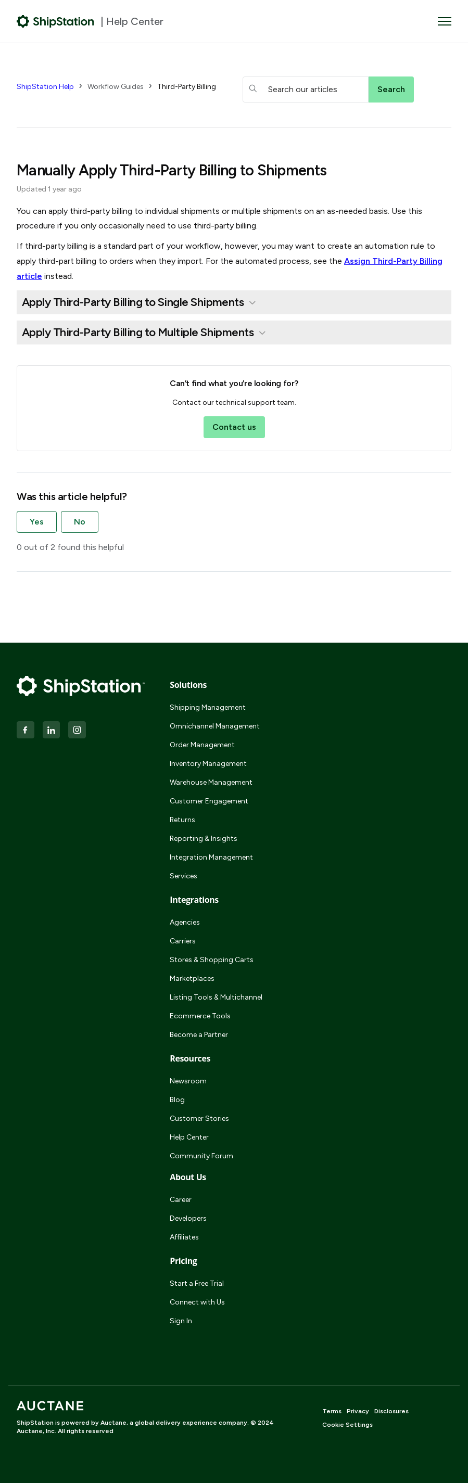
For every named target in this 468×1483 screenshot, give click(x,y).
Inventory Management (208, 763)
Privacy (358, 1411)
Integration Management (211, 857)
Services (183, 876)
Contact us (234, 427)
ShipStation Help (45, 86)
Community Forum (201, 1156)
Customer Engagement (209, 801)
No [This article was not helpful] (79, 522)
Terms (331, 1411)
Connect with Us (197, 1302)
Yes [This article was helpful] (37, 522)
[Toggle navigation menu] (445, 21)
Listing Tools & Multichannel (216, 997)
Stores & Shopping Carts (212, 959)
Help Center (189, 1137)
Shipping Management (208, 707)
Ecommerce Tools (200, 1016)
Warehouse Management (211, 782)
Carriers (183, 941)
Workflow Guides (115, 86)
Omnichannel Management (215, 726)
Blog (177, 1099)
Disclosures (391, 1411)
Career (181, 1199)
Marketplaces (192, 978)
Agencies (185, 922)
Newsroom (188, 1081)
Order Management (202, 744)
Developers (188, 1218)
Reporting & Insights (203, 838)
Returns (182, 819)
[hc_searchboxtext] (306, 89)
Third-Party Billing (186, 86)
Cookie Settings (347, 1424)
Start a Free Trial (197, 1283)
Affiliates (184, 1237)
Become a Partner (199, 1034)
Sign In (181, 1320)
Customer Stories (199, 1118)
